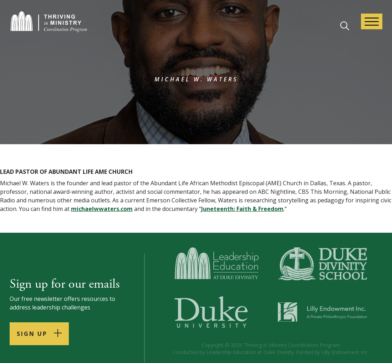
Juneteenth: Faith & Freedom (242, 209)
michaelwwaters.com (102, 209)
